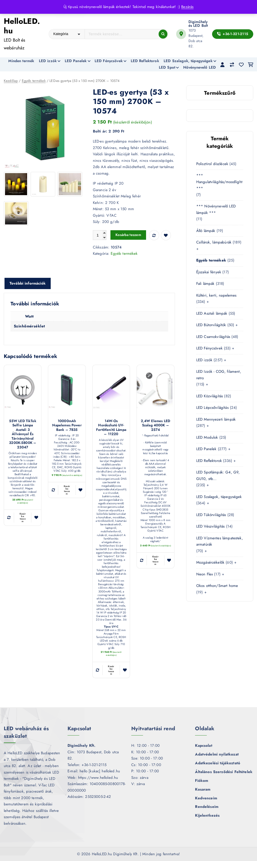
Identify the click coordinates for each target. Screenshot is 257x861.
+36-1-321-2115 (232, 33)
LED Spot (167, 67)
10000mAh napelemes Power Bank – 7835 (66, 425)
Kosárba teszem (128, 235)
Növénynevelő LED (199, 67)
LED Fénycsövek (109, 61)
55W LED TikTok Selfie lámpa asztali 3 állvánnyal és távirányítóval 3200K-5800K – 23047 (22, 434)
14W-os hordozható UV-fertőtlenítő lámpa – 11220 (111, 428)
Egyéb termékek (34, 81)
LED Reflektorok (145, 61)
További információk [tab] (28, 284)
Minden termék (21, 61)
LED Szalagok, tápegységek (188, 61)
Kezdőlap (11, 81)
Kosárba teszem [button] (23, 518)
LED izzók (48, 61)
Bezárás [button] (187, 7)
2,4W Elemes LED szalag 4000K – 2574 (155, 425)
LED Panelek (76, 61)
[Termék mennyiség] (99, 235)
